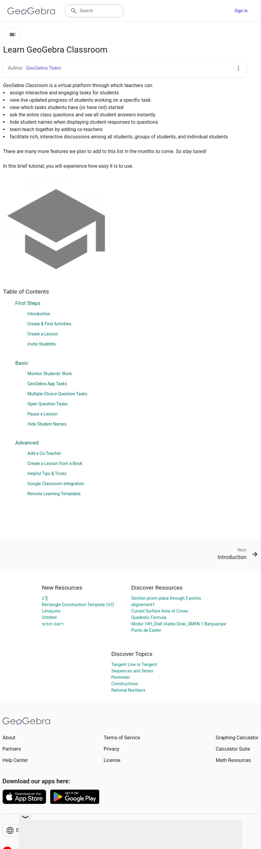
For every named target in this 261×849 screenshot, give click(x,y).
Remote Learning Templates (54, 493)
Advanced (27, 443)
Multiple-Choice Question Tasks (57, 393)
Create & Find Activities (49, 323)
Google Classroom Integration (55, 483)
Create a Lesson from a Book (54, 463)
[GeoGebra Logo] (31, 11)
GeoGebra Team (43, 68)
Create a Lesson (42, 333)
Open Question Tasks (47, 403)
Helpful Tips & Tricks (46, 473)
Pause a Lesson (42, 414)
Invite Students (41, 344)
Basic (21, 363)
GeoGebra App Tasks (47, 383)
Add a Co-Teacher (44, 453)
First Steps (28, 303)
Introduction (38, 313)
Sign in (241, 10)
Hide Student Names (46, 424)
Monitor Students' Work (49, 373)
